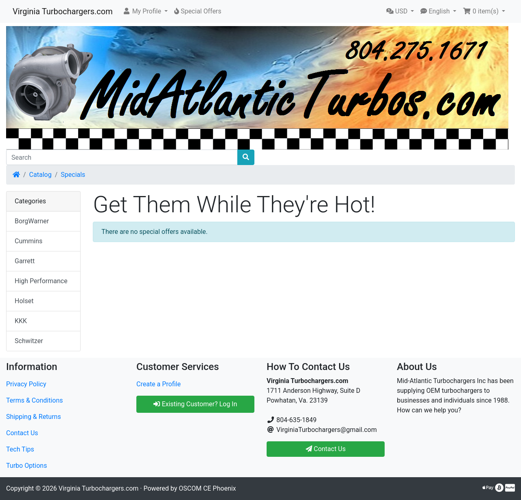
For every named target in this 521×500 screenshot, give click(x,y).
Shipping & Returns (33, 417)
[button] (145, 11)
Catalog (40, 174)
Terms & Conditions (34, 400)
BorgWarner (32, 221)
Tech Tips (20, 449)
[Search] (122, 157)
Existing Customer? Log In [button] (195, 404)
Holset (24, 301)
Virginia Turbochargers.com (63, 11)
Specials (73, 174)
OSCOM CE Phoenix (207, 488)
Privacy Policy (26, 384)
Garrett (25, 261)
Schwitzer (29, 341)
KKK (21, 321)
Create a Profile (158, 384)
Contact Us (22, 433)
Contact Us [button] (326, 449)
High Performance (41, 281)
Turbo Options (26, 465)
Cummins (28, 241)
